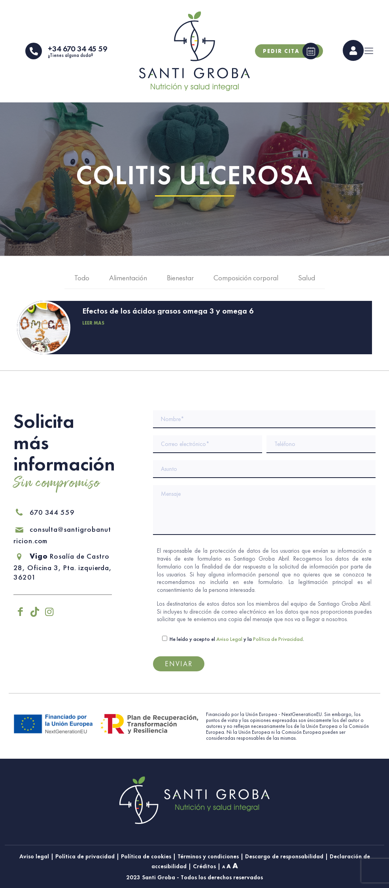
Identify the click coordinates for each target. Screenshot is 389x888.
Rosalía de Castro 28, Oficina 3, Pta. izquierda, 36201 (61, 567)
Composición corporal (245, 279)
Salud (306, 279)
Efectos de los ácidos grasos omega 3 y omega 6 (167, 312)
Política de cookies (146, 856)
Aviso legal (34, 856)
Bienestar (180, 279)
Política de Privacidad (278, 639)
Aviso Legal (229, 639)
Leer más (93, 324)
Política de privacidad (85, 856)
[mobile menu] (369, 52)
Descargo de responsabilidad (284, 856)
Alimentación (128, 279)
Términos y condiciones (208, 856)
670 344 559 (44, 513)
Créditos (204, 866)
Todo (81, 279)
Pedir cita (291, 52)
